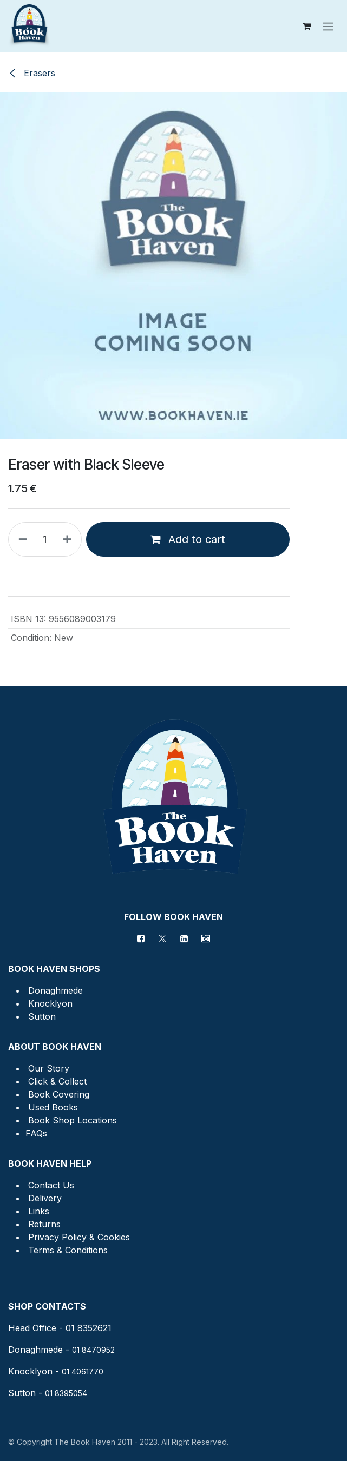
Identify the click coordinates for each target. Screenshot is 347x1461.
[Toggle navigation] (328, 26)
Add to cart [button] (187, 539)
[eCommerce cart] (306, 26)
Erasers (31, 73)
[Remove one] (20, 539)
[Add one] (69, 539)
